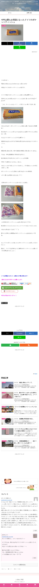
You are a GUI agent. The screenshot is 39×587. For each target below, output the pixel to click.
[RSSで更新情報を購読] (29, 345)
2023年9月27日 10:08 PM (6, 500)
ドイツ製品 (4, 302)
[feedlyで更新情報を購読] (10, 345)
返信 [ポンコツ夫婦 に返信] (35, 531)
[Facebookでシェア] (19, 43)
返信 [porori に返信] (34, 558)
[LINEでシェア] (19, 47)
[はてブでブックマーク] (32, 43)
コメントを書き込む (19, 565)
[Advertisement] (19, 63)
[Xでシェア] (7, 43)
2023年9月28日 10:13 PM (7, 537)
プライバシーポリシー (19, 582)
